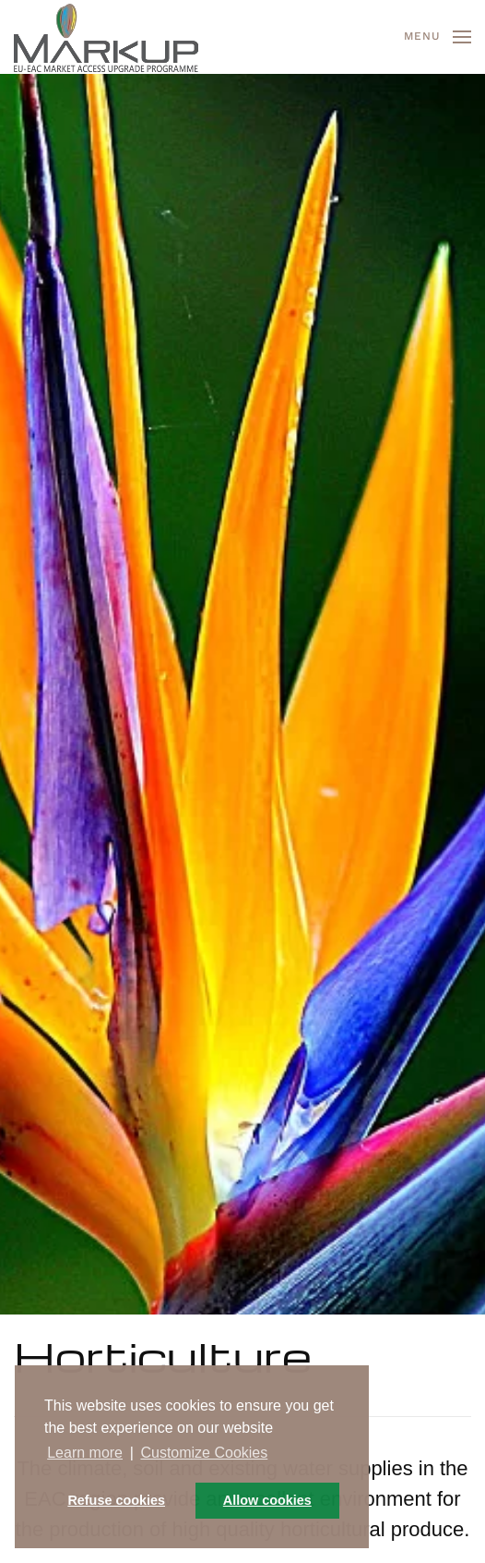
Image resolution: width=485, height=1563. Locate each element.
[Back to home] (106, 37)
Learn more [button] (85, 1452)
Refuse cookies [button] (116, 1500)
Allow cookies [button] (267, 1500)
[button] (437, 37)
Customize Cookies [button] (203, 1452)
